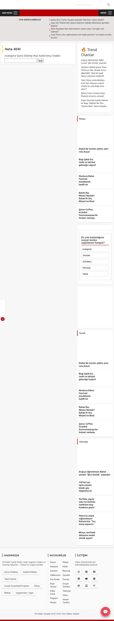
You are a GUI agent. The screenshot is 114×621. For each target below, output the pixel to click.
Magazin (54, 598)
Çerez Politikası (11, 572)
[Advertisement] (95, 308)
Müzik (65, 566)
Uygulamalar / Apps (25, 592)
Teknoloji (67, 591)
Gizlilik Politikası (30, 572)
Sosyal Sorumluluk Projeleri (16, 585)
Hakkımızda (55, 575)
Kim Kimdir (55, 579)
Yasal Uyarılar (10, 579)
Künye (37, 585)
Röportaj (66, 570)
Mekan (65, 562)
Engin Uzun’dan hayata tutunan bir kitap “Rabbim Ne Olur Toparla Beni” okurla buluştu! (94, 103)
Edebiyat (54, 566)
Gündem (54, 570)
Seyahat (66, 575)
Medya (53, 602)
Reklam (7, 592)
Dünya (53, 562)
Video (65, 595)
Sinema (66, 579)
